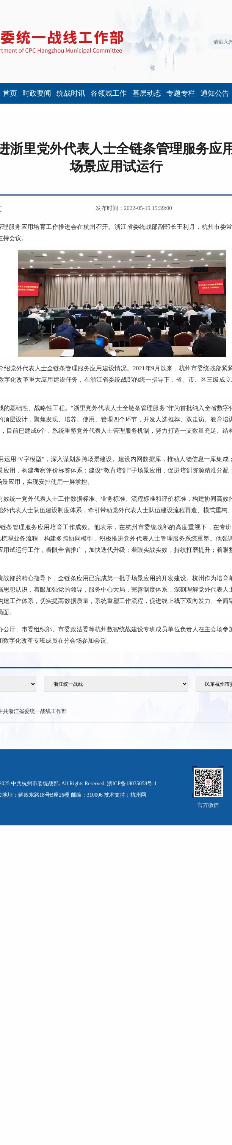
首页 (10, 93)
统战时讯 (70, 93)
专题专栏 (180, 93)
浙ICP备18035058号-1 (132, 783)
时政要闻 (36, 93)
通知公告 (215, 93)
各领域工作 (109, 93)
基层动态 (146, 93)
